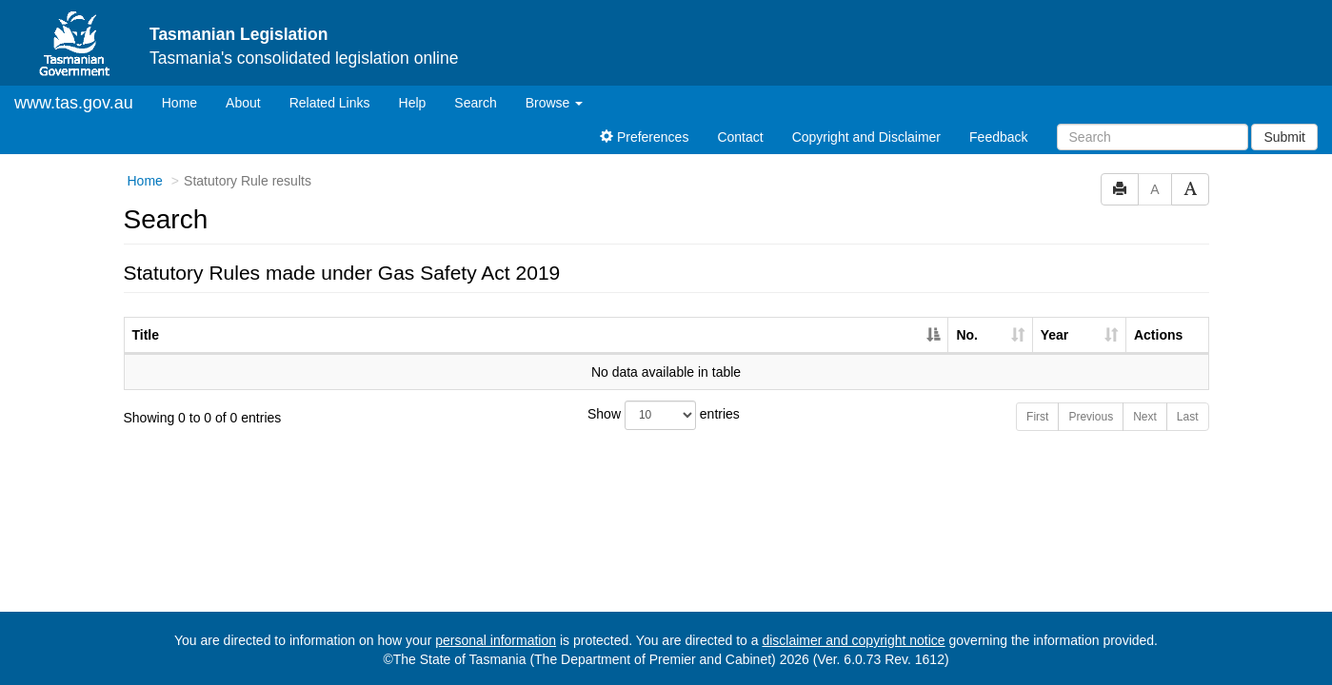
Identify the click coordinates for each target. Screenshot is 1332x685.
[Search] (1152, 137)
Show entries (663, 415)
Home (186, 101)
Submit (1284, 137)
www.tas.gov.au (73, 102)
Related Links (329, 102)
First (1037, 416)
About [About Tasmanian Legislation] (243, 102)
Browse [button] (555, 102)
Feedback (998, 137)
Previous (1090, 416)
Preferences (644, 137)
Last (1188, 416)
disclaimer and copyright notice (853, 640)
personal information (495, 640)
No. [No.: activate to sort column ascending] (967, 334)
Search (475, 102)
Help (413, 102)
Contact (740, 137)
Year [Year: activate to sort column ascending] (1055, 334)
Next (1145, 416)
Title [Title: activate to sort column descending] (146, 334)
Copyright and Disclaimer (866, 137)
